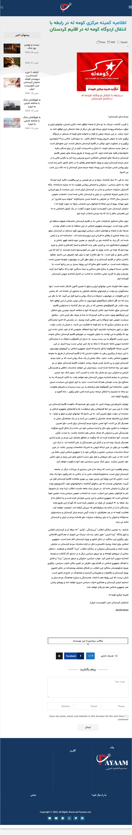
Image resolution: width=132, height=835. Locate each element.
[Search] (2, 7)
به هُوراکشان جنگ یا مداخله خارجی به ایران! (32, 103)
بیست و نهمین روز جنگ (31, 46)
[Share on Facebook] (74, 656)
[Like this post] (89, 656)
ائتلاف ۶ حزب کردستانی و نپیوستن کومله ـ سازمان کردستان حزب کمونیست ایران (32, 81)
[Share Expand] (59, 656)
